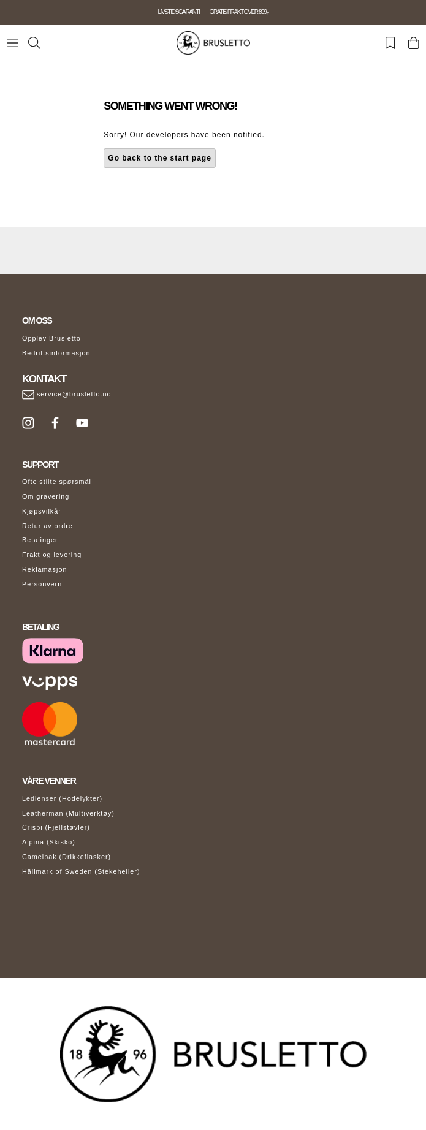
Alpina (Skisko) (48, 842)
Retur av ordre (47, 525)
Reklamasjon (44, 569)
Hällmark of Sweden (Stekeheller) (81, 871)
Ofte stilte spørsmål (56, 481)
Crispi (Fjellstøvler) (56, 827)
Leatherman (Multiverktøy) (68, 813)
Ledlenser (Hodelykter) (62, 798)
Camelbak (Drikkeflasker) (66, 856)
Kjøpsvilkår (41, 511)
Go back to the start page (159, 158)
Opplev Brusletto (51, 338)
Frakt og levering (52, 554)
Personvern (42, 584)
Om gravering (45, 496)
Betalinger (40, 540)
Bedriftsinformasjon (56, 353)
